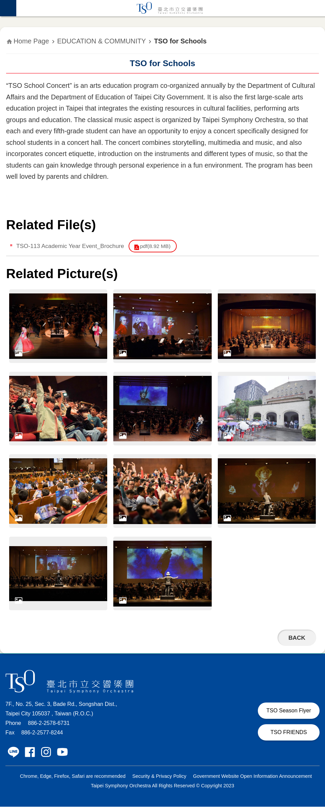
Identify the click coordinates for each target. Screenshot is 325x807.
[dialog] (58, 326)
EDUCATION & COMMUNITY (101, 41)
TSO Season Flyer (288, 711)
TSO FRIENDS (288, 732)
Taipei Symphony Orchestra (170, 8)
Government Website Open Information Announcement (252, 776)
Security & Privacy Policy (159, 776)
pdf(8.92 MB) (157, 246)
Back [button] (296, 638)
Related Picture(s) (62, 274)
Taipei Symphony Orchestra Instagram (46, 752)
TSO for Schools (180, 41)
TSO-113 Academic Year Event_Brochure (71, 246)
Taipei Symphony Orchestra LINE (13, 752)
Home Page (31, 41)
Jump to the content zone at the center (3, 3)
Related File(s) (51, 224)
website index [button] (8, 8)
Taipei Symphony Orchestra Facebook (30, 752)
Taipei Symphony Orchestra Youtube (62, 752)
